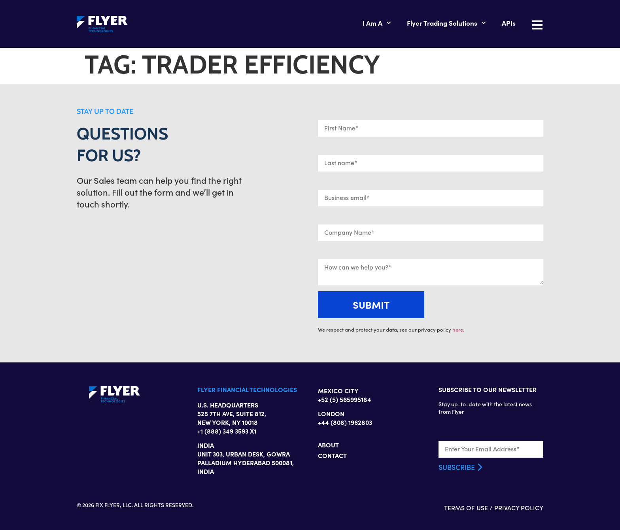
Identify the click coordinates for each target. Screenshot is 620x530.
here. (458, 329)
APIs (509, 22)
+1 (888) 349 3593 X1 (226, 430)
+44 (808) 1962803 (345, 422)
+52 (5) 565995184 (344, 399)
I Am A (377, 23)
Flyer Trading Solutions (446, 23)
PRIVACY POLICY (518, 508)
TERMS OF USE (466, 508)
